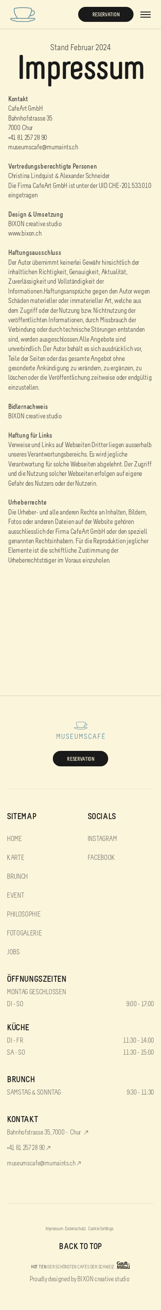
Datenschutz (75, 1228)
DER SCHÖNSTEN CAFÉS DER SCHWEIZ (72, 1267)
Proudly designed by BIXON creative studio (80, 1279)
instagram (102, 839)
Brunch (17, 876)
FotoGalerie (24, 933)
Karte (15, 857)
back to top (80, 1246)
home (14, 839)
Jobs (13, 952)
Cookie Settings (100, 1228)
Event (15, 895)
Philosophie (23, 914)
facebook (101, 857)
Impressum (54, 1228)
